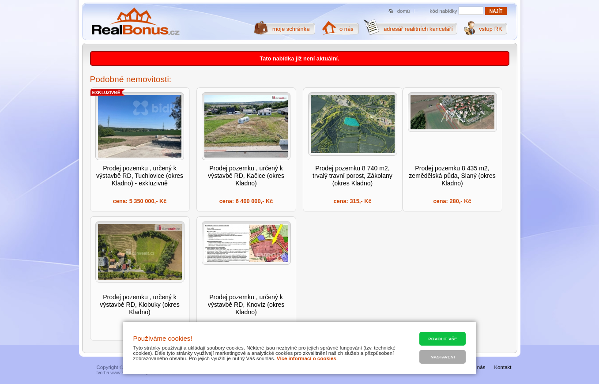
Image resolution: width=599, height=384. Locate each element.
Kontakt (502, 367)
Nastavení (442, 356)
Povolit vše (442, 338)
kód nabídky (443, 11)
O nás (479, 367)
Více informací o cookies (306, 358)
